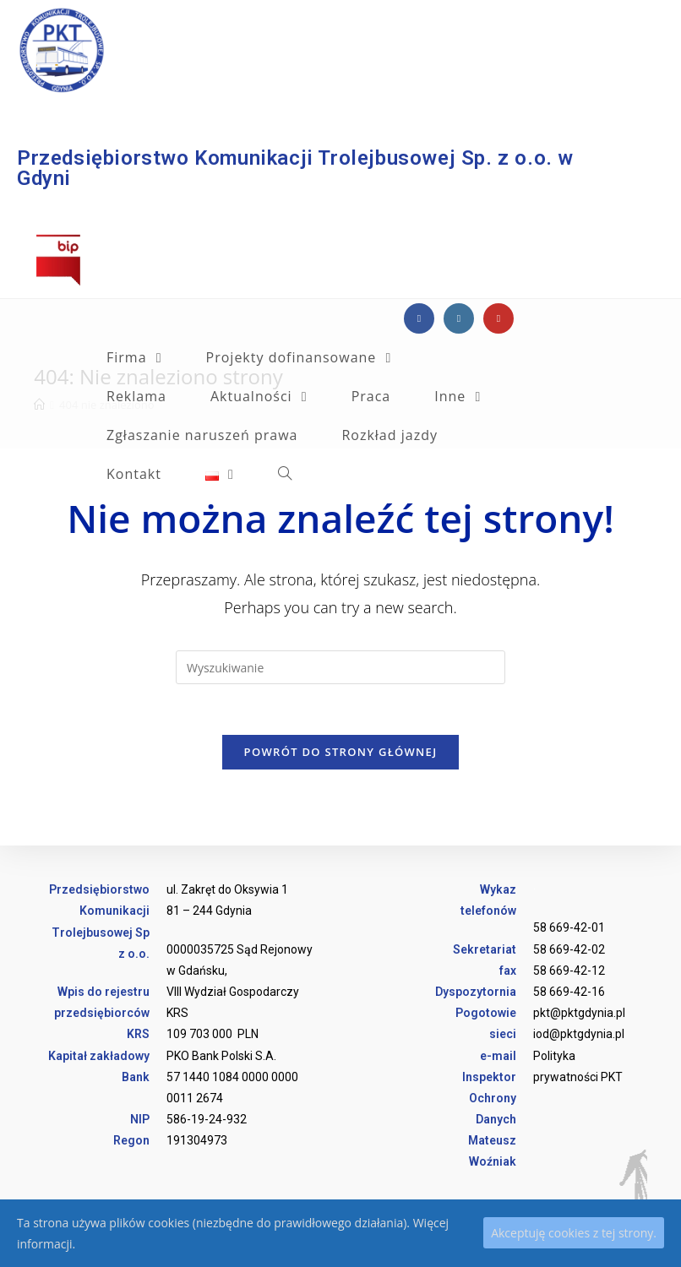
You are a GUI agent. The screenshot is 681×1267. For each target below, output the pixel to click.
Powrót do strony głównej (341, 751)
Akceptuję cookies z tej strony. (573, 1233)
